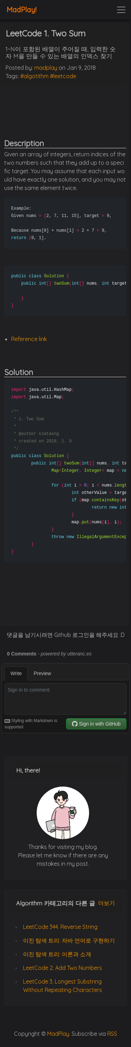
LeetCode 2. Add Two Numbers (62, 967)
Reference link (29, 338)
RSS (112, 1033)
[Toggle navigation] (121, 10)
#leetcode (63, 76)
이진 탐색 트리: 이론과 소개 (57, 954)
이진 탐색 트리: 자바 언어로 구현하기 (69, 940)
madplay (45, 67)
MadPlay (58, 1033)
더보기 (106, 902)
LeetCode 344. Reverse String (60, 926)
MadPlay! (21, 9)
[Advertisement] (65, 106)
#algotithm (34, 76)
